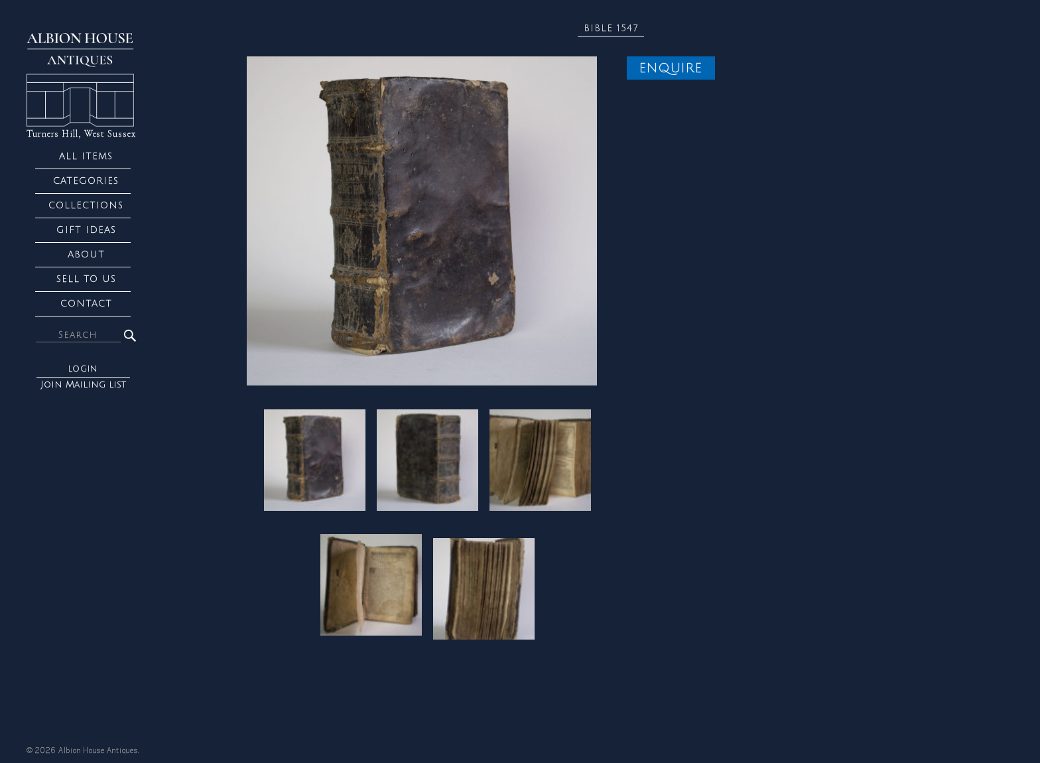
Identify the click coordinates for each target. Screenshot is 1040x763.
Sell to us (86, 279)
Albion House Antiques (98, 751)
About (86, 254)
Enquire (670, 68)
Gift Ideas (86, 230)
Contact (86, 304)
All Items (86, 156)
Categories (86, 181)
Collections (85, 205)
